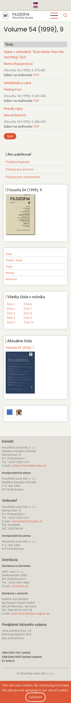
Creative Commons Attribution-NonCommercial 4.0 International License (37, 688)
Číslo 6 (28, 304)
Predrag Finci (12, 89)
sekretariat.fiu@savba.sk (26, 521)
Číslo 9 (28, 318)
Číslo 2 (11, 308)
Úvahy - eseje (14, 260)
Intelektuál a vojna (17, 83)
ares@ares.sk (19, 586)
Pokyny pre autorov (20, 169)
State (9, 254)
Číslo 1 (11, 304)
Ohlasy (10, 273)
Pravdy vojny (13, 109)
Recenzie (11, 279)
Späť (10, 136)
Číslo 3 (11, 313)
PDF (36, 75)
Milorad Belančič (15, 115)
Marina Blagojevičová (18, 64)
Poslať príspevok (17, 162)
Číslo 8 (28, 313)
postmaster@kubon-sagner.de (30, 613)
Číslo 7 (28, 308)
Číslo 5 (11, 322)
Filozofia (20, 14)
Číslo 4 (11, 318)
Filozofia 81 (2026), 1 (20, 347)
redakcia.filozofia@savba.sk (28, 465)
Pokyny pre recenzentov (23, 177)
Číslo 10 (29, 322)
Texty (9, 266)
